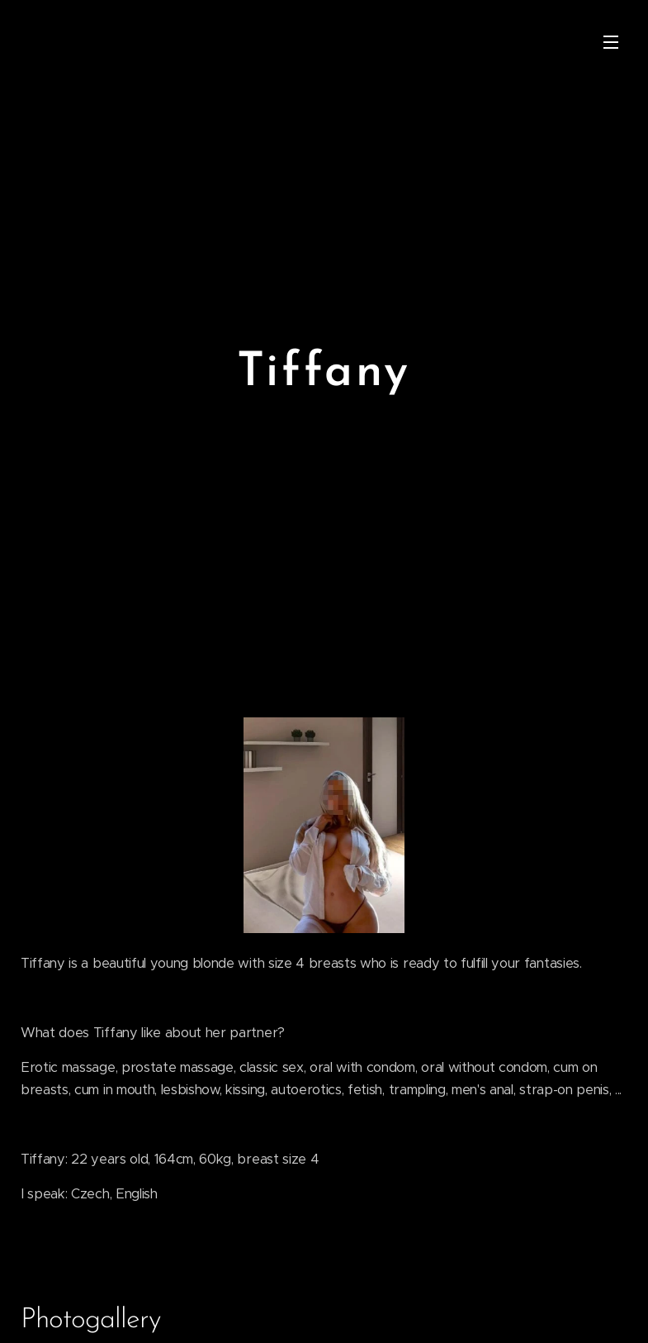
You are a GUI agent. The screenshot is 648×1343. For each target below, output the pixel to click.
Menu (610, 42)
